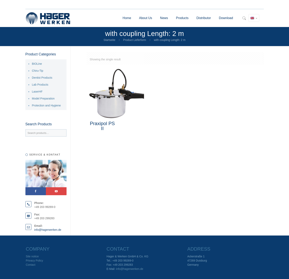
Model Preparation (43, 98)
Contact (30, 264)
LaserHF (37, 91)
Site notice (32, 256)
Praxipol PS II (102, 126)
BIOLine (37, 63)
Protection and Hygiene (46, 105)
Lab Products (40, 84)
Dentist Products (42, 77)
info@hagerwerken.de (48, 229)
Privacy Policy (34, 260)
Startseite (109, 40)
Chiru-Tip (37, 70)
